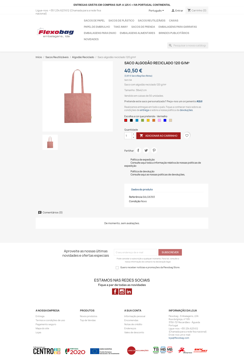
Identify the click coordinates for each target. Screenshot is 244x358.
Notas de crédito (133, 324)
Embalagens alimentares (137, 33)
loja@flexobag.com (179, 337)
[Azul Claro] (138, 121)
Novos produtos (88, 316)
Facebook (115, 291)
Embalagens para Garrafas (178, 26)
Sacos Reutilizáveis (151, 20)
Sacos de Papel (94, 20)
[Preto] (132, 121)
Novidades (91, 39)
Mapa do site (42, 328)
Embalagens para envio (100, 33)
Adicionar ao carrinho (158, 136)
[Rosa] (160, 121)
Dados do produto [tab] (142, 189)
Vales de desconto (134, 332)
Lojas (38, 332)
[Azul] (166, 121)
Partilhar (138, 150)
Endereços (130, 328)
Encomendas (131, 320)
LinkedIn (129, 291)
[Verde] (143, 121)
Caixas (173, 20)
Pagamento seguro (46, 324)
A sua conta (132, 310)
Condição (135, 201)
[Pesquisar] (187, 45)
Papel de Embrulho (97, 26)
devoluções (186, 110)
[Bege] (171, 121)
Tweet (146, 150)
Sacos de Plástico (121, 20)
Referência (135, 196)
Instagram (122, 291)
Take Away (121, 26)
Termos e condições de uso (50, 320)
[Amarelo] (149, 121)
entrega (144, 110)
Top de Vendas (88, 320)
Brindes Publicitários (174, 33)
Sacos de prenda (143, 26)
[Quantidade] (128, 135)
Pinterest (154, 150)
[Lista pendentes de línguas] (157, 11)
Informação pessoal (134, 316)
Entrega (40, 316)
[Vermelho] (126, 121)
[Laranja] (154, 121)
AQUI (199, 101)
